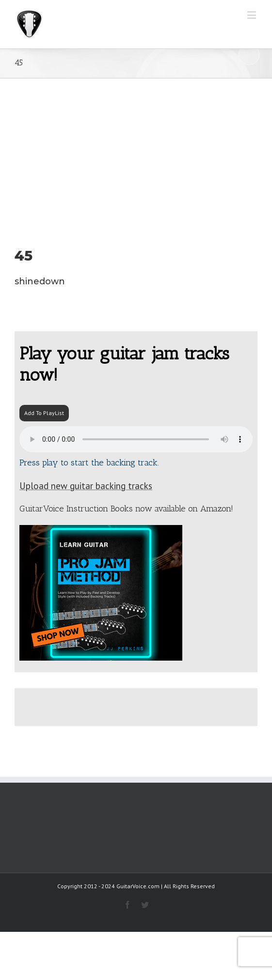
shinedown (40, 281)
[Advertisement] (136, 151)
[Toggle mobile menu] (252, 15)
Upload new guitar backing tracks (85, 486)
